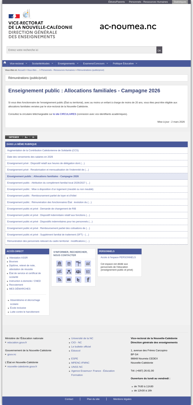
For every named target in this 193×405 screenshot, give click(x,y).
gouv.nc (11, 354)
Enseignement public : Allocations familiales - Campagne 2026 (43, 176)
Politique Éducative (123, 63)
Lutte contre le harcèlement (24, 311)
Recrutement (16, 284)
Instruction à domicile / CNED (25, 281)
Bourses (13, 261)
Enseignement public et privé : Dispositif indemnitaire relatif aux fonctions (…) (48, 215)
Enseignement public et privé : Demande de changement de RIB (41, 208)
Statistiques (180, 1)
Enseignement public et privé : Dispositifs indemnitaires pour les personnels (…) (50, 221)
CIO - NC (76, 342)
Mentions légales (122, 399)
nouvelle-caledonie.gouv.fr (22, 366)
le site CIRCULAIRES (64, 114)
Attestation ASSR (18, 257)
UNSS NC (77, 366)
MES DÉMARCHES (20, 288)
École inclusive (18, 307)
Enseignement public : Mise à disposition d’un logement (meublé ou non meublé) (50, 189)
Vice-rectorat (17, 63)
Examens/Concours (93, 63)
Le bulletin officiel (81, 346)
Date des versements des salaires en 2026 (30, 156)
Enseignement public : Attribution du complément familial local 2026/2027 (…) (48, 182)
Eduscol (75, 350)
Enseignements (66, 63)
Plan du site (93, 399)
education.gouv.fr (17, 342)
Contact (69, 399)
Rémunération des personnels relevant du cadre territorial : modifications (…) (48, 241)
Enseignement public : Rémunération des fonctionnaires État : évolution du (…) (49, 202)
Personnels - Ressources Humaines (148, 1)
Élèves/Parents (116, 1)
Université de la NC (82, 338)
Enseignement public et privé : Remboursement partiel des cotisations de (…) (48, 228)
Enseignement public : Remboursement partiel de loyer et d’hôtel (41, 195)
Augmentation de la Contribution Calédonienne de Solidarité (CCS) (43, 150)
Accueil (21, 70)
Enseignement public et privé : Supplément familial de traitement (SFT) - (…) (48, 234)
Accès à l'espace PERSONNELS (118, 257)
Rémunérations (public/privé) (90, 70)
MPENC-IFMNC (80, 362)
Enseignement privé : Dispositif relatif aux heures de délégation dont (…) (46, 163)
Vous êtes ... (33, 70)
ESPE (74, 358)
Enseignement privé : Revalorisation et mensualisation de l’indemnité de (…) (48, 169)
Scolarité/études (40, 63)
